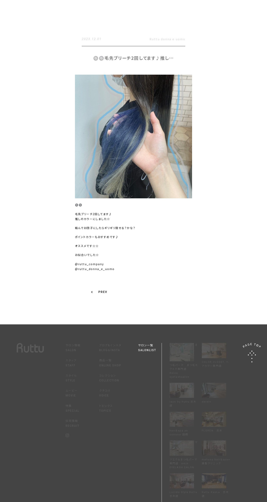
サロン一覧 (150, 348)
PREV (102, 292)
